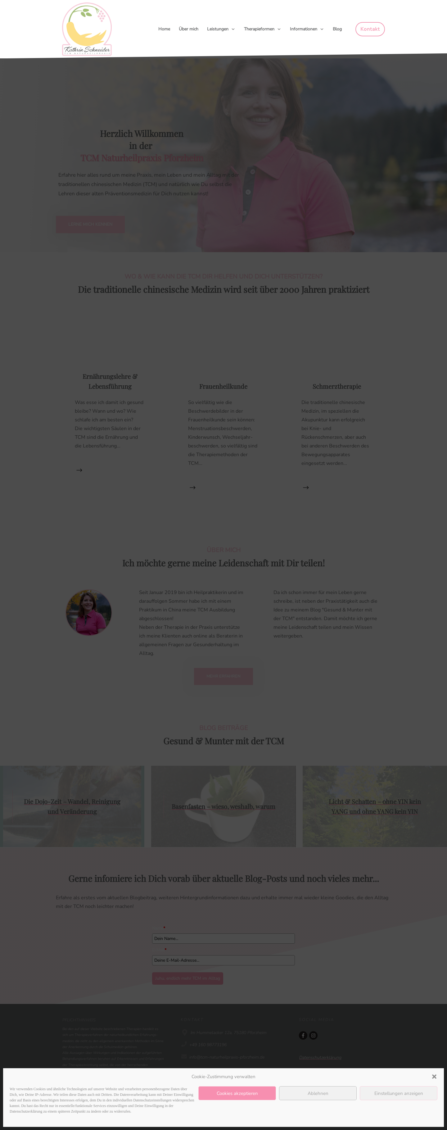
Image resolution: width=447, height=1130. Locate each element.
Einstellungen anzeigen (398, 1093)
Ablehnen (318, 1093)
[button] (434, 1076)
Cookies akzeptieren (237, 1093)
